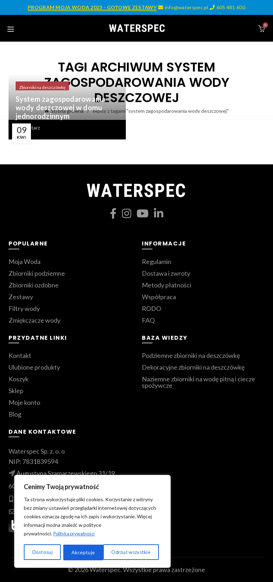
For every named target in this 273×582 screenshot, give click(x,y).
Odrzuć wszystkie (91, 552)
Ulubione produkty (34, 367)
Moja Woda (25, 261)
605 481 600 (227, 7)
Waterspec (105, 569)
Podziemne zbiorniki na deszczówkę (191, 355)
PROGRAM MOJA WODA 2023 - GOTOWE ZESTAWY (92, 7)
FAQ (148, 320)
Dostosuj (41, 552)
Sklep (16, 391)
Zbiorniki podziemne (37, 273)
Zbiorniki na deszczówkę (42, 87)
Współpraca (159, 297)
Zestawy (21, 297)
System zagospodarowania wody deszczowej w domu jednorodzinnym (61, 107)
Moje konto (24, 402)
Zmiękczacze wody (34, 320)
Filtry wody (24, 308)
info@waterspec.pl (183, 7)
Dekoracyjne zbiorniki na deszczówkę (193, 367)
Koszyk (18, 379)
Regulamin (156, 261)
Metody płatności (166, 285)
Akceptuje (141, 552)
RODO (151, 308)
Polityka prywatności (76, 534)
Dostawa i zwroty (166, 273)
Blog (15, 414)
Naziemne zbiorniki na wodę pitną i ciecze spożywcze (198, 382)
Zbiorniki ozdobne (34, 285)
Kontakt (20, 355)
